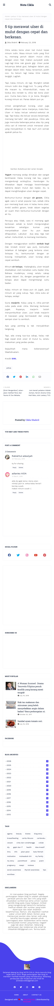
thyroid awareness (32, 870)
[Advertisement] (27, 595)
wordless (10, 874)
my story (10, 861)
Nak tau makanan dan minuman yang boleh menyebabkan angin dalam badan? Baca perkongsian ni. (31, 707)
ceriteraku (41, 838)
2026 (27, 761)
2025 (27, 765)
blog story (38, 834)
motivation (11, 856)
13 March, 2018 (17, 476)
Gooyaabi (27, 1002)
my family (39, 856)
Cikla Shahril (12, 42)
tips (44, 870)
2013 (27, 814)
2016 (27, 802)
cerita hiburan (27, 838)
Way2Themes (29, 999)
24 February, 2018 (18, 459)
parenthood (22, 861)
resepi (21, 865)
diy (8, 847)
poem (41, 861)
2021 (27, 782)
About (25, 995)
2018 (27, 794)
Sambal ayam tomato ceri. (30, 721)
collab (41, 843)
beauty (19, 834)
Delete (21, 467)
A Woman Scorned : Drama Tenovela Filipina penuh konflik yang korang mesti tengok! (31, 688)
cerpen (10, 843)
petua (13, 16)
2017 (27, 798)
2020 (27, 786)
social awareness (14, 870)
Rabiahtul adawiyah (22, 456)
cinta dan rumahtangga (25, 843)
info (15, 852)
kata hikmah (38, 852)
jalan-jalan (25, 852)
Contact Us (36, 995)
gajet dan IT (18, 847)
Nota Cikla (27, 5)
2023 (27, 773)
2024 (27, 769)
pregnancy (11, 865)
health (28, 847)
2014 (27, 810)
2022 (27, 778)
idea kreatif (40, 847)
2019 (27, 790)
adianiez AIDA (19, 473)
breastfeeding (12, 838)
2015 (27, 806)
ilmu (9, 852)
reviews (31, 865)
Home (7, 16)
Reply (14, 467)
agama (9, 834)
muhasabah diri (25, 856)
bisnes (27, 834)
